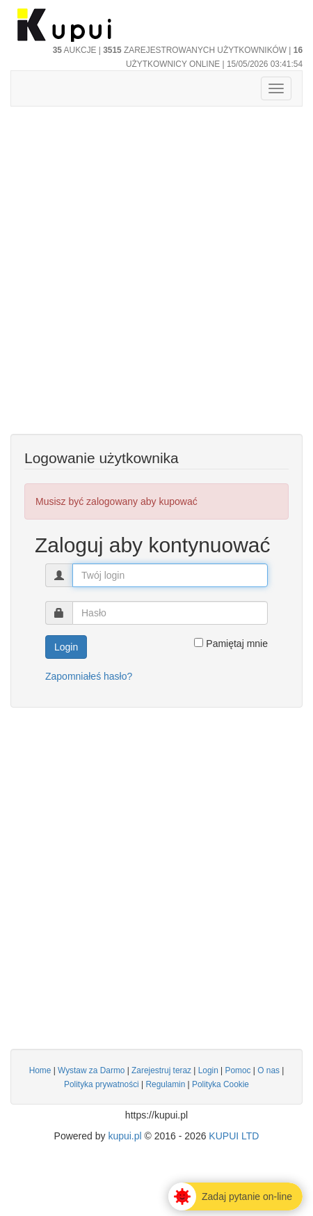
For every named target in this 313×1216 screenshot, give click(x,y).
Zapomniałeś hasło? (88, 676)
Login (208, 1070)
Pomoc (238, 1070)
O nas (268, 1070)
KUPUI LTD (234, 1135)
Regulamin (165, 1084)
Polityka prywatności (101, 1084)
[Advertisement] (156, 277)
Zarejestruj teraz (161, 1070)
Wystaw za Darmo (91, 1070)
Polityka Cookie (220, 1084)
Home (40, 1070)
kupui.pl (124, 1135)
